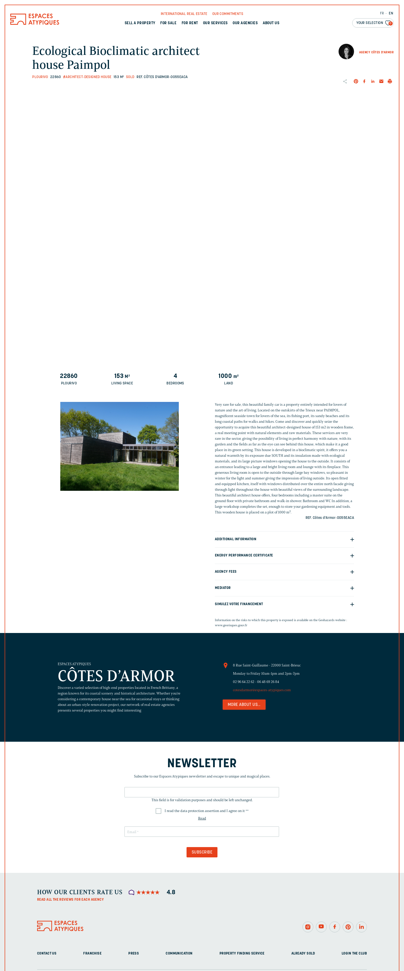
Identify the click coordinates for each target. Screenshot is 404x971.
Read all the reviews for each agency (70, 900)
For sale (168, 23)
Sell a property (140, 23)
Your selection (374, 23)
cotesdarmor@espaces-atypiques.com (262, 690)
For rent (190, 23)
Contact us (46, 954)
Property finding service (242, 954)
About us (271, 23)
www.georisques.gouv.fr (231, 625)
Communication (179, 954)
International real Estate (184, 14)
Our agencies (245, 23)
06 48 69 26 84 (268, 682)
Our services (215, 23)
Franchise (92, 954)
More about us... (244, 705)
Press (133, 954)
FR (382, 13)
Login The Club (354, 954)
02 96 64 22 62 (243, 682)
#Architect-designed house (87, 77)
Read (202, 818)
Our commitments (227, 14)
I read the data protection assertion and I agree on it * (207, 811)
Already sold (303, 954)
